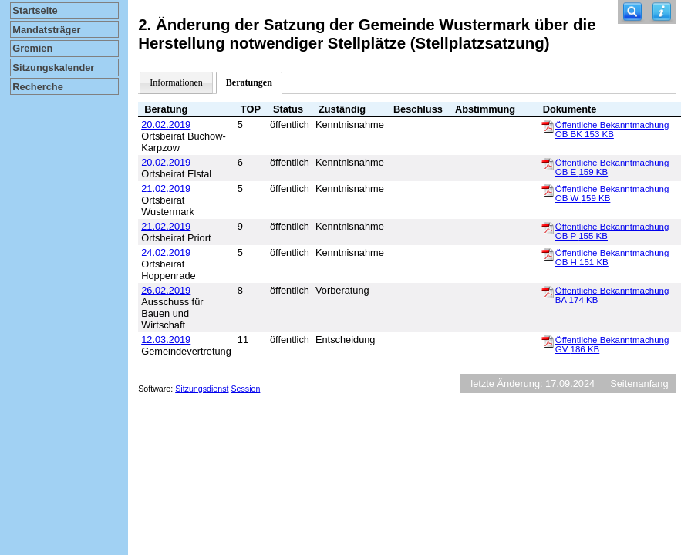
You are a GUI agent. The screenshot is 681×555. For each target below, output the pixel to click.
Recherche (37, 86)
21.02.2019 (165, 188)
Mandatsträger (46, 29)
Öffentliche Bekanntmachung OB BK (612, 129)
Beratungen (249, 82)
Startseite (34, 10)
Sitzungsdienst (201, 388)
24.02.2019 (165, 252)
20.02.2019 (165, 124)
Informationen (176, 82)
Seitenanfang (639, 383)
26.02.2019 (165, 290)
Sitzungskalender (53, 67)
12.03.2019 (165, 339)
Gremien (32, 48)
